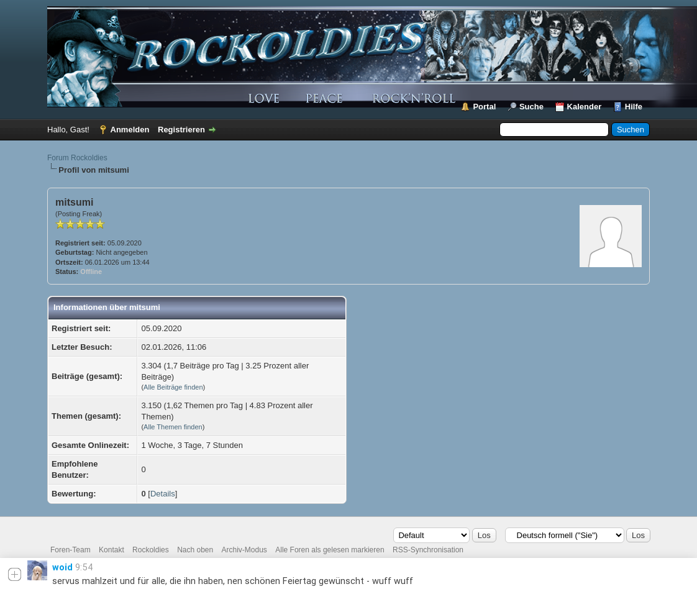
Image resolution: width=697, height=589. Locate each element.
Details (162, 493)
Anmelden (130, 129)
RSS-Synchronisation (428, 550)
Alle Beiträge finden (173, 387)
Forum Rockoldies (77, 157)
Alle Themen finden (173, 427)
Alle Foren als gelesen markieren (329, 550)
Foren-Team (70, 550)
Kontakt (111, 550)
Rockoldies (150, 550)
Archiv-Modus (244, 550)
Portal (484, 106)
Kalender (584, 106)
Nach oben (195, 550)
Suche (531, 106)
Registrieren (181, 129)
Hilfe (633, 106)
